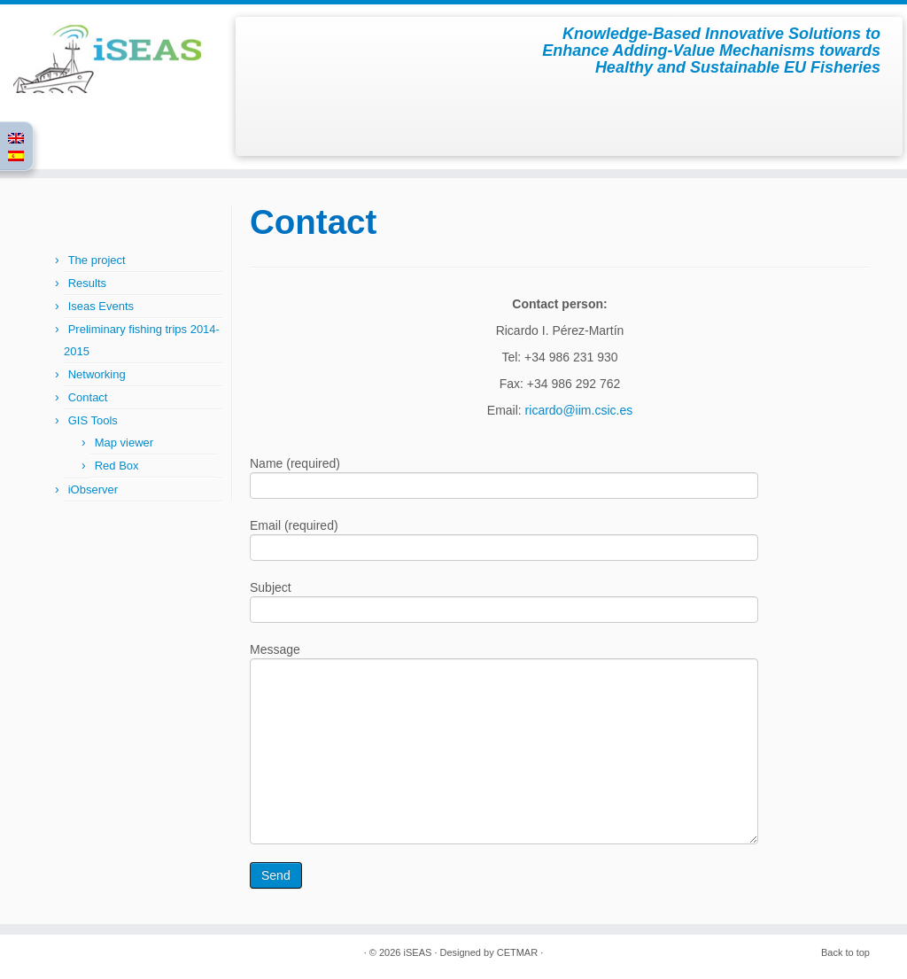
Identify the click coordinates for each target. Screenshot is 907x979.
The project (97, 260)
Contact (88, 397)
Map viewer (124, 442)
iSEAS (418, 952)
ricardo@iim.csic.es (579, 410)
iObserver (93, 489)
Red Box (117, 465)
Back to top (845, 952)
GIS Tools (93, 420)
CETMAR (517, 952)
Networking (97, 374)
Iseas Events (101, 306)
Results (87, 283)
